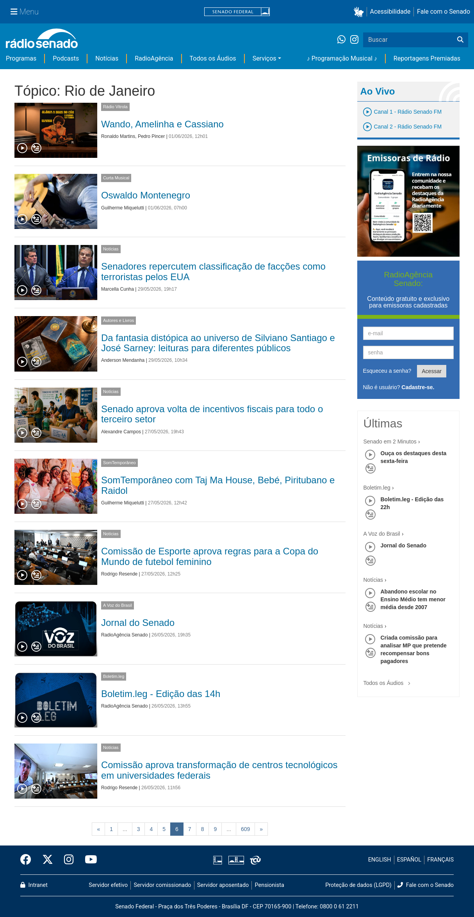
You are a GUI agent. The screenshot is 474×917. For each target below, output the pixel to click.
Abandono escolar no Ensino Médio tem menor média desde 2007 (413, 599)
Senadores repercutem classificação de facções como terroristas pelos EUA (213, 271)
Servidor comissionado (162, 885)
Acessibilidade (390, 11)
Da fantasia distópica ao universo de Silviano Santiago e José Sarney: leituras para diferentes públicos (218, 342)
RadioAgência (154, 58)
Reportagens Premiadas (427, 58)
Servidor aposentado (223, 885)
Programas (21, 58)
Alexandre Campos (121, 431)
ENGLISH (379, 859)
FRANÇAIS (440, 859)
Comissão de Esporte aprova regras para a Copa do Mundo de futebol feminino (209, 556)
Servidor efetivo (108, 885)
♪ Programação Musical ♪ (342, 58)
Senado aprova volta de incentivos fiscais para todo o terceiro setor (212, 414)
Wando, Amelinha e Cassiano (162, 124)
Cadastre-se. (417, 387)
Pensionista (269, 885)
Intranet (34, 885)
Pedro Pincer (151, 136)
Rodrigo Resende (119, 574)
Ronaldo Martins (118, 136)
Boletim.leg (113, 676)
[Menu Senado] (24, 11)
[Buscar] (460, 40)
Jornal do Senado (138, 622)
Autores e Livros (118, 320)
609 (245, 829)
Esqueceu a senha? (387, 371)
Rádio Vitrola (115, 106)
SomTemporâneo (119, 462)
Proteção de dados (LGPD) (358, 885)
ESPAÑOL (409, 859)
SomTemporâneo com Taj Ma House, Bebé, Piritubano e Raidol (218, 485)
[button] (360, 12)
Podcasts (66, 58)
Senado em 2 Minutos (390, 441)
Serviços (264, 58)
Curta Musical (116, 177)
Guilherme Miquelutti (122, 208)
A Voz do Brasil (117, 605)
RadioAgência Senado (124, 635)
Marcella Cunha (117, 289)
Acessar (432, 371)
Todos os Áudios (213, 58)
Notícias (106, 58)
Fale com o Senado (443, 11)
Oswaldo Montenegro (145, 195)
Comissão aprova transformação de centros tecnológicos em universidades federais (219, 770)
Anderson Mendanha (122, 360)
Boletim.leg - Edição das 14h (161, 693)
